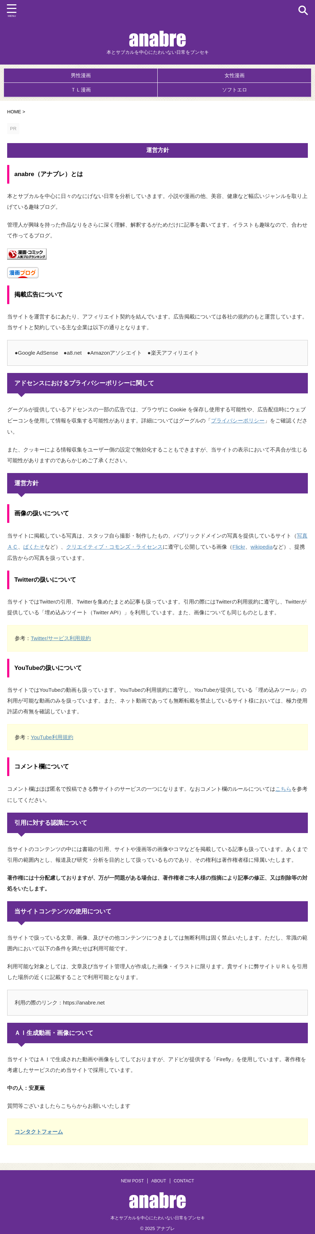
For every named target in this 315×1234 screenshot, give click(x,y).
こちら (283, 785)
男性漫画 (81, 75)
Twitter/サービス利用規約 (61, 635)
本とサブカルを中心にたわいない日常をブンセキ (157, 1212)
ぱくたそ (34, 545)
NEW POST (132, 1175)
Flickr (238, 545)
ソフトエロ (234, 90)
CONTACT (184, 1175)
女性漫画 (235, 75)
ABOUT (158, 1175)
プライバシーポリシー (238, 419)
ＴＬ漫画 (81, 90)
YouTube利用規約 (52, 734)
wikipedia (262, 545)
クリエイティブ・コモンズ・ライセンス (114, 545)
